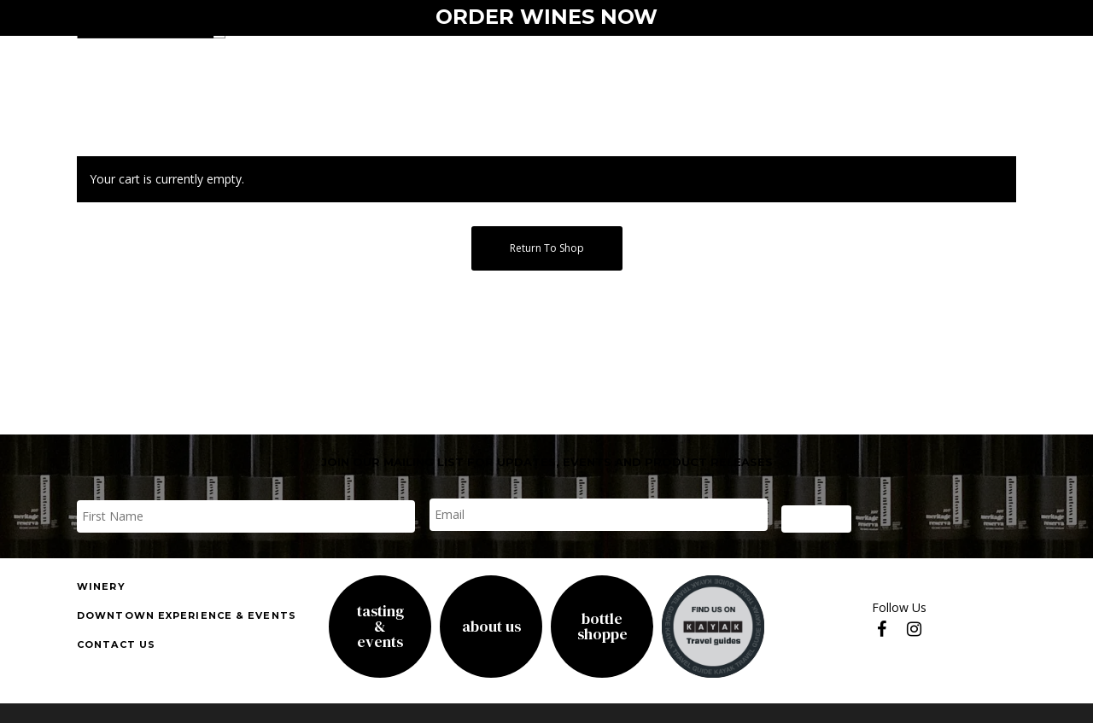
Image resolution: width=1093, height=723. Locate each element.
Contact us (116, 644)
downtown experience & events (186, 615)
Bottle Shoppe (602, 626)
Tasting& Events (380, 626)
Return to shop (547, 248)
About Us (491, 626)
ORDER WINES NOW (546, 16)
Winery (101, 586)
